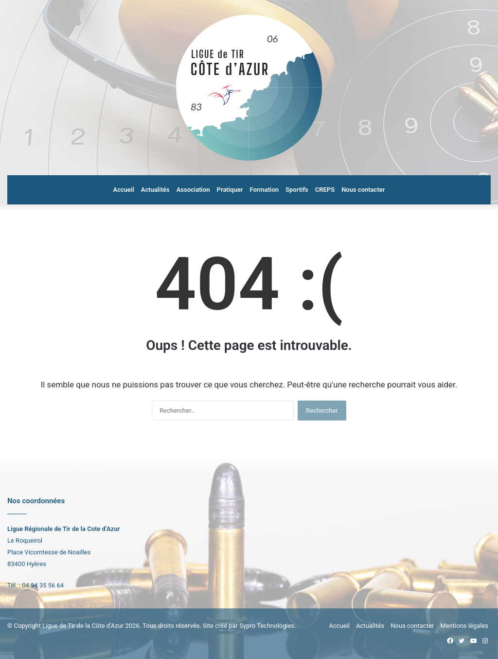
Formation (264, 189)
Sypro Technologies (266, 625)
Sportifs (296, 189)
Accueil (123, 189)
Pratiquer (230, 189)
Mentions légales (464, 625)
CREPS (325, 189)
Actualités (155, 189)
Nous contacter (363, 189)
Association (193, 189)
